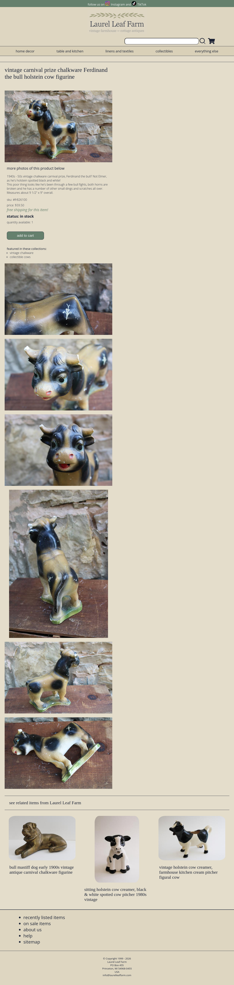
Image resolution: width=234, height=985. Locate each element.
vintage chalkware (21, 253)
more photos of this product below (35, 168)
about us (32, 929)
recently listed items (44, 917)
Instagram (118, 4)
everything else (206, 51)
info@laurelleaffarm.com (117, 975)
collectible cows (20, 257)
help (27, 936)
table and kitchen (70, 51)
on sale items (37, 923)
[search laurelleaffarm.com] (203, 41)
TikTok (141, 4)
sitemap (31, 942)
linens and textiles (119, 51)
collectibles (164, 51)
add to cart (25, 235)
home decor (25, 51)
